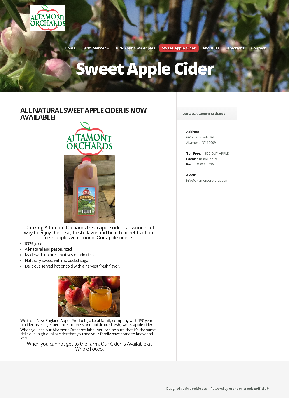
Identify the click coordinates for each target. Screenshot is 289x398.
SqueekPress (196, 388)
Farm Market (95, 48)
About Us (211, 48)
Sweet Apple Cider (179, 48)
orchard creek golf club (249, 388)
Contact (258, 48)
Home (70, 48)
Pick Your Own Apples (135, 48)
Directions (235, 48)
